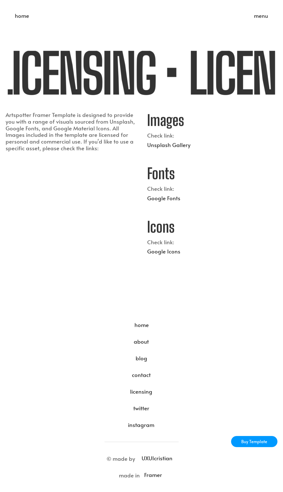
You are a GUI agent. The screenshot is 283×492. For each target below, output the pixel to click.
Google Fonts (163, 200)
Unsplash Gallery (169, 147)
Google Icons (163, 254)
